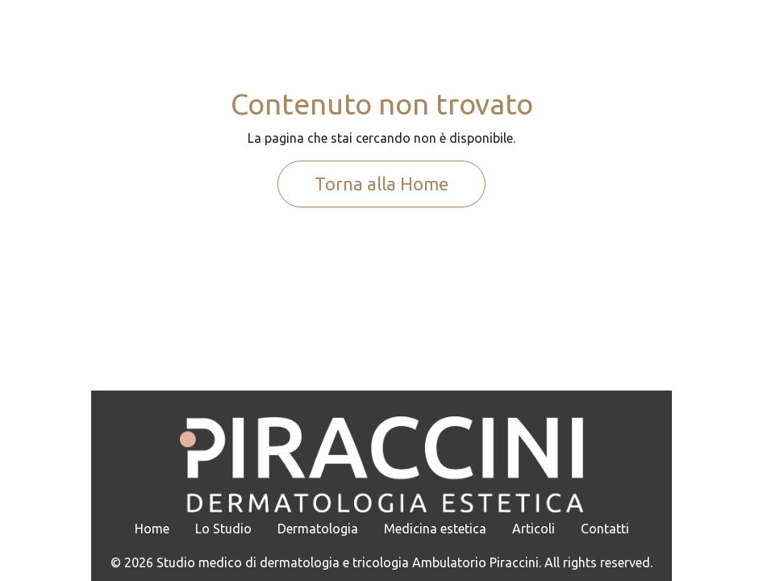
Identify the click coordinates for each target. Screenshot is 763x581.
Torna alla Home (381, 183)
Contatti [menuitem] (605, 528)
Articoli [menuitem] (533, 528)
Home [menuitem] (152, 528)
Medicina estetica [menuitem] (435, 528)
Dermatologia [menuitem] (317, 528)
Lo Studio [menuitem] (223, 528)
